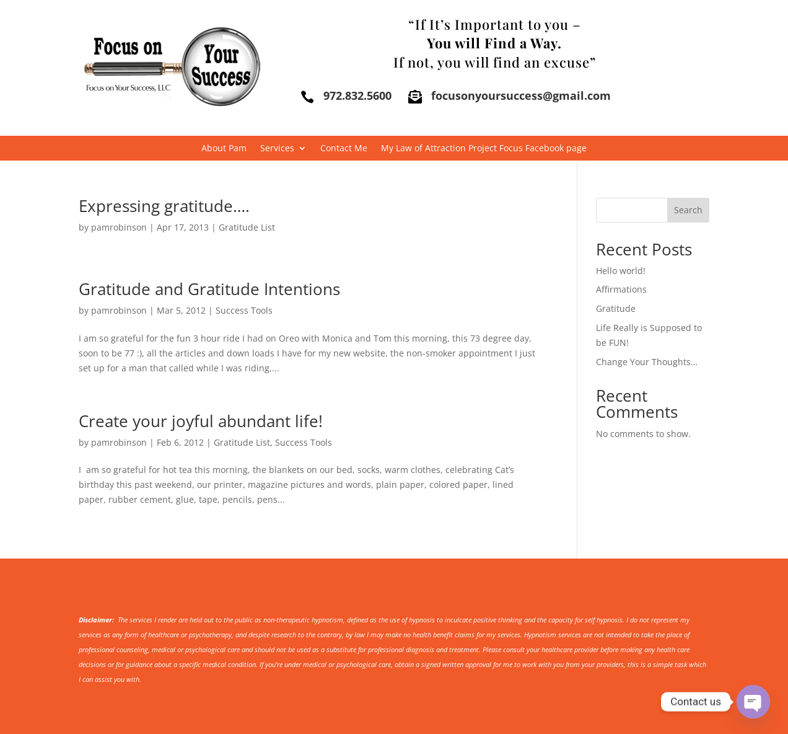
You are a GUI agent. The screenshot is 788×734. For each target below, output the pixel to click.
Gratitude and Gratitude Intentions (209, 289)
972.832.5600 (357, 95)
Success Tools (244, 310)
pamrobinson (119, 227)
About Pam (224, 149)
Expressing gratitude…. (164, 206)
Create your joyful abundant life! (201, 421)
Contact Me (343, 149)
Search (688, 210)
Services (277, 149)
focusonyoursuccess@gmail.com (521, 95)
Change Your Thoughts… (647, 362)
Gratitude (616, 308)
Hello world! (621, 270)
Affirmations (621, 289)
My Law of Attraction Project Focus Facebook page (484, 149)
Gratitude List (247, 227)
